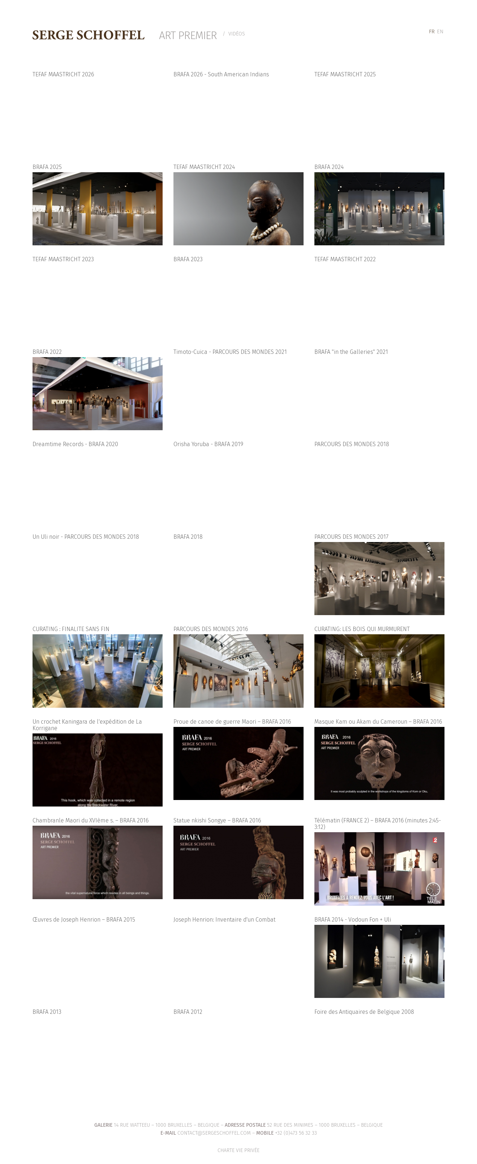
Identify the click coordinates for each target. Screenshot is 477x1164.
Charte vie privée (238, 1150)
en (440, 31)
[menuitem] (432, 31)
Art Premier (188, 35)
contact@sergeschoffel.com (214, 1133)
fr (432, 31)
